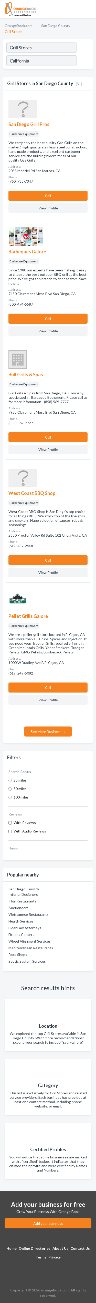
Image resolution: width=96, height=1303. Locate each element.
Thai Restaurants (22, 901)
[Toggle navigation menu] (89, 9)
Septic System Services (27, 961)
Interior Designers (23, 894)
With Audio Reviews (30, 831)
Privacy (54, 1257)
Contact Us (80, 1248)
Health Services (21, 921)
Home (11, 1248)
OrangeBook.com (19, 25)
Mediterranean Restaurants (30, 948)
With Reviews (25, 822)
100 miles (21, 797)
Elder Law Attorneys (24, 928)
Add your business (48, 1223)
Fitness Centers (21, 934)
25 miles (20, 780)
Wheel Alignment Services (29, 941)
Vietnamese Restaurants (28, 914)
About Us (60, 1248)
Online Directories (34, 1248)
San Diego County (55, 25)
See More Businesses (48, 731)
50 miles (20, 788)
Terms (41, 1257)
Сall (48, 195)
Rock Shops (17, 954)
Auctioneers (18, 908)
